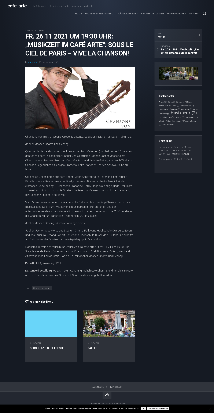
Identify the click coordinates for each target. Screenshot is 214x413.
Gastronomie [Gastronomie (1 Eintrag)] (186, 109)
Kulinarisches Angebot (100, 13)
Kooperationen (176, 13)
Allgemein (35, 343)
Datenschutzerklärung (158, 408)
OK (143, 408)
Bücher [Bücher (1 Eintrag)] (171, 102)
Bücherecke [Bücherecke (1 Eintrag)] (181, 102)
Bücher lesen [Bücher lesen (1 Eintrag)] (173, 106)
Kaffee (92, 348)
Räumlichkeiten (128, 13)
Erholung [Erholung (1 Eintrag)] (175, 109)
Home (78, 13)
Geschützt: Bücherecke (47, 348)
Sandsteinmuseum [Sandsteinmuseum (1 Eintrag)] (176, 121)
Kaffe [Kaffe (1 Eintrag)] (173, 117)
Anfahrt (194, 13)
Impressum (116, 387)
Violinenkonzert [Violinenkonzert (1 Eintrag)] (168, 125)
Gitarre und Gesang (42, 288)
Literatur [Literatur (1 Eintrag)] (163, 121)
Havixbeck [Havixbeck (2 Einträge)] (184, 112)
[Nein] (210, 408)
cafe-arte (17, 6)
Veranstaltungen (152, 13)
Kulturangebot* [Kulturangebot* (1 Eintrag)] (191, 117)
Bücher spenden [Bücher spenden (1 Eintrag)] (187, 106)
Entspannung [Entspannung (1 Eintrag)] (165, 109)
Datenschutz (99, 387)
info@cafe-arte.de (180, 154)
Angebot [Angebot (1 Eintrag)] (163, 102)
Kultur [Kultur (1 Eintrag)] (180, 117)
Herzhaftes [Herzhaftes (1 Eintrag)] (164, 117)
